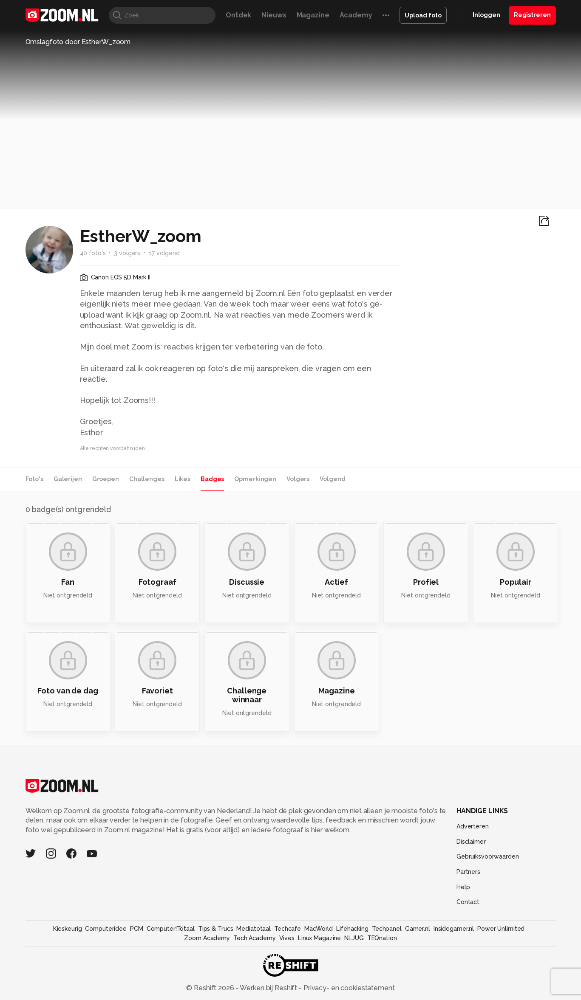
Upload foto (423, 15)
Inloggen (486, 14)
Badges (212, 479)
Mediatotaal (253, 928)
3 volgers (127, 253)
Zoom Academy (207, 938)
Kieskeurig (67, 928)
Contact (467, 902)
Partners (468, 871)
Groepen (105, 479)
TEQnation (382, 938)
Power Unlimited (500, 928)
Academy (356, 15)
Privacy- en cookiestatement (348, 988)
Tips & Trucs (215, 928)
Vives (287, 938)
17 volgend (164, 253)
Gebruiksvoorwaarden (487, 856)
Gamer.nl (417, 928)
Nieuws (273, 15)
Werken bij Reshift (268, 988)
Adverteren (472, 826)
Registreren (532, 14)
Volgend (332, 479)
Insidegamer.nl (454, 928)
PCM (136, 928)
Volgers (297, 479)
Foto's (34, 479)
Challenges (146, 479)
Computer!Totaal (171, 928)
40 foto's (93, 253)
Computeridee (106, 928)
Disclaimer (471, 841)
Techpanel (387, 928)
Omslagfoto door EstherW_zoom (78, 42)
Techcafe (287, 928)
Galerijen (68, 479)
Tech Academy (254, 938)
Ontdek (238, 15)
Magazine (313, 15)
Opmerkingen (255, 479)
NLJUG (353, 938)
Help (463, 887)
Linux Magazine (319, 938)
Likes (182, 479)
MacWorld (318, 928)
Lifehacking (352, 928)
